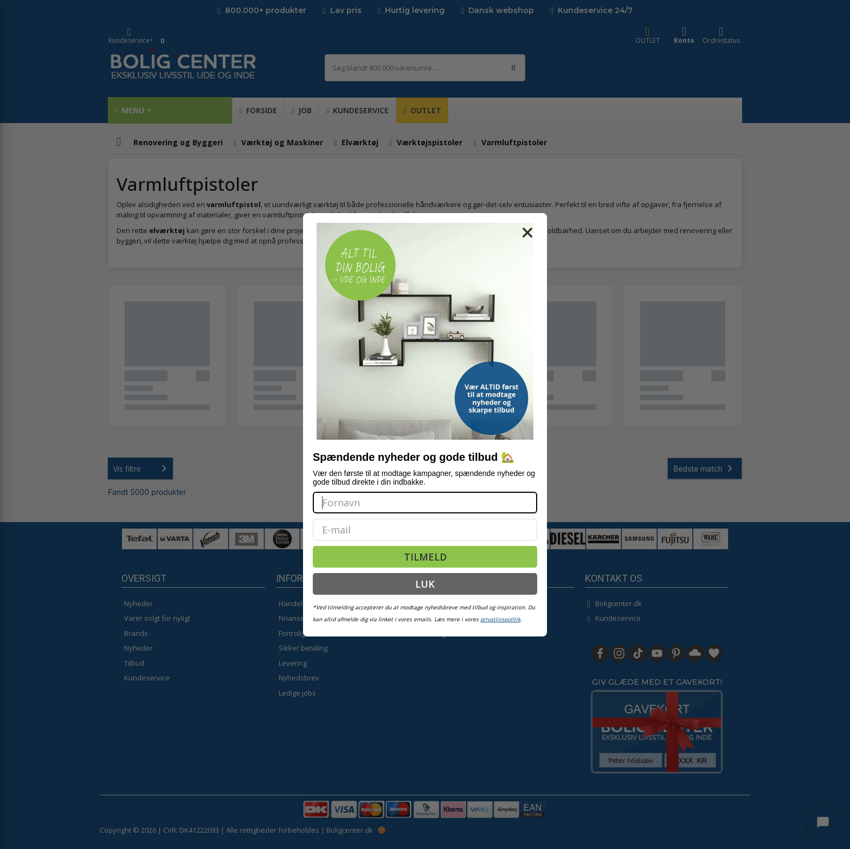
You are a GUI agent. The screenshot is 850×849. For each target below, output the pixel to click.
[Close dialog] (527, 232)
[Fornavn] (425, 502)
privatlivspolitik (500, 619)
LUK (425, 583)
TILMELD (425, 556)
